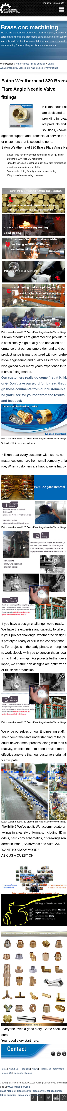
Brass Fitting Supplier (34, 63)
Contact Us (58, 3)
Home (18, 63)
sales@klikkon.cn (23, 1073)
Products (46, 3)
